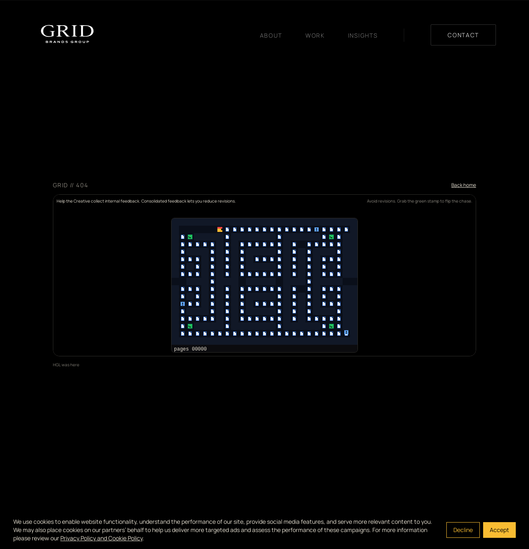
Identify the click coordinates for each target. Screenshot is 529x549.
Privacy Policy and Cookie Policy (101, 538)
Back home (463, 185)
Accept (499, 530)
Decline (463, 530)
